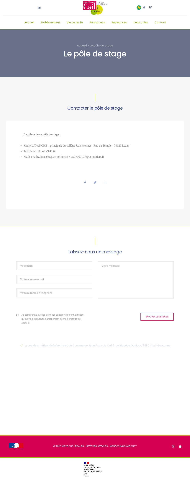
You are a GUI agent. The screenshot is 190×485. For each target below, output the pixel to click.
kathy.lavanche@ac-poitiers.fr (50, 156)
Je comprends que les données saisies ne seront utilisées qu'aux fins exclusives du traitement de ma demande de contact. (52, 318)
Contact (160, 22)
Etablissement (50, 22)
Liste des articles (97, 446)
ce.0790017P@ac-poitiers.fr (87, 156)
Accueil (29, 22)
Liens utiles (140, 22)
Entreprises (119, 22)
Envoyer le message (157, 316)
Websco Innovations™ (123, 446)
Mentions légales (73, 446)
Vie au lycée (75, 22)
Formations (97, 22)
